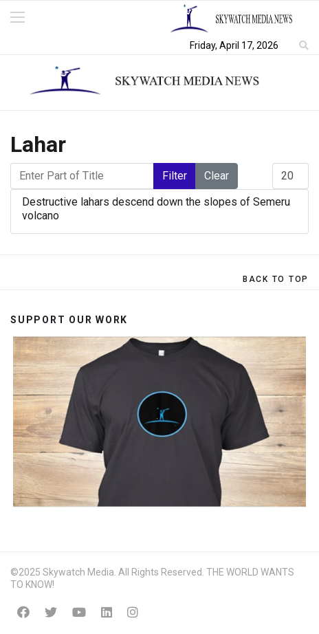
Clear (216, 175)
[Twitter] (51, 612)
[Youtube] (79, 612)
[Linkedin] (106, 612)
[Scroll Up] (276, 279)
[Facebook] (23, 612)
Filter (174, 175)
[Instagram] (132, 612)
